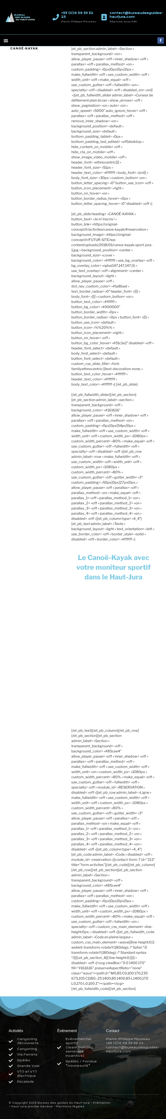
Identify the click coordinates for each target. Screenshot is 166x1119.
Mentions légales (70, 1106)
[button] (5, 40)
